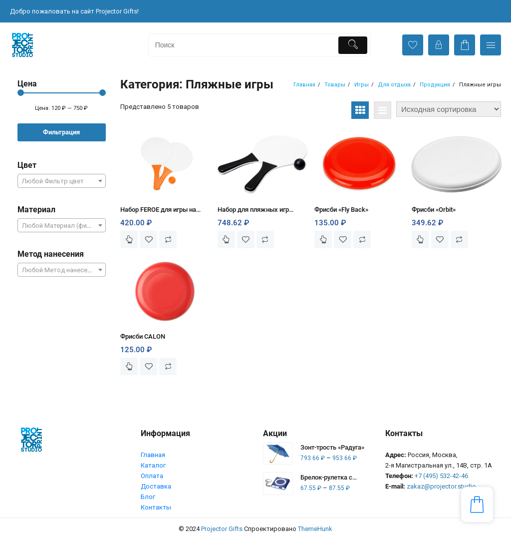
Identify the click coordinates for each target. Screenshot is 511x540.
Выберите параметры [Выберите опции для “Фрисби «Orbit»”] (420, 239)
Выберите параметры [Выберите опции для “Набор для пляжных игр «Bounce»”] (226, 239)
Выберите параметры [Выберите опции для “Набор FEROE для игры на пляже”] (129, 239)
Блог (148, 497)
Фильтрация (61, 132)
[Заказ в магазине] (448, 109)
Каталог (153, 465)
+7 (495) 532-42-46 (441, 476)
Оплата (152, 476)
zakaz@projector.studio (441, 486)
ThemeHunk (315, 529)
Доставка (156, 486)
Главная (153, 455)
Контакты (156, 507)
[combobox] (61, 181)
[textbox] (61, 184)
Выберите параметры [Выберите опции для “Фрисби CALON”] (129, 366)
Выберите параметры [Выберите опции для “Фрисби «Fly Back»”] (323, 239)
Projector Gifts (222, 529)
